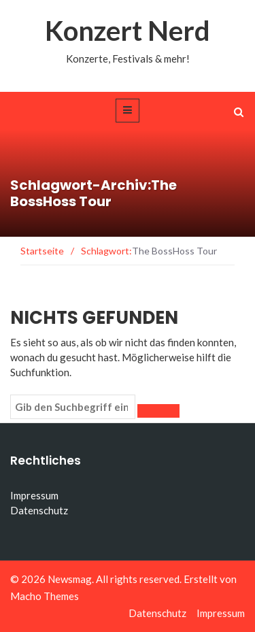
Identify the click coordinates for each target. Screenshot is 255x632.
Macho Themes (44, 596)
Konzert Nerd (127, 30)
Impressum (34, 495)
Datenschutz (39, 510)
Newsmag (70, 579)
